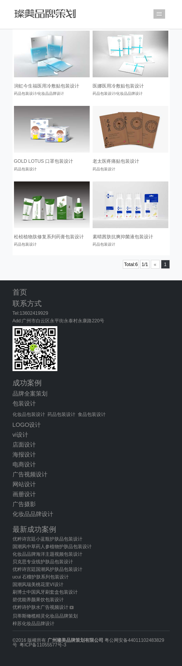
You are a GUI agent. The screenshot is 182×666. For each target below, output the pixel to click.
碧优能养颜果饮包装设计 (38, 599)
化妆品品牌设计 (33, 514)
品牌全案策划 (30, 393)
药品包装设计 (61, 414)
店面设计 (24, 444)
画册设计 (24, 494)
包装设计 (24, 403)
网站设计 (24, 484)
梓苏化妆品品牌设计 (33, 623)
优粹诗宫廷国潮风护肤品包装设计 (47, 569)
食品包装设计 (92, 414)
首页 (20, 292)
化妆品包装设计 (29, 414)
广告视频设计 (30, 474)
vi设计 (20, 434)
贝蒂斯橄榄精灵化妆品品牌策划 (45, 615)
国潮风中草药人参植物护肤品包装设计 (52, 546)
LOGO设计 (27, 425)
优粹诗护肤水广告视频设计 (40, 607)
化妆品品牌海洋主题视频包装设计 (47, 554)
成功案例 (27, 383)
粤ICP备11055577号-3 (43, 644)
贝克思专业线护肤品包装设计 (43, 561)
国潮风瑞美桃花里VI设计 (38, 584)
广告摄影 (24, 504)
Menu (159, 14)
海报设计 (24, 454)
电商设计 (24, 464)
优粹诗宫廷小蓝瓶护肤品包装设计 (47, 538)
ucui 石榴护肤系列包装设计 (41, 576)
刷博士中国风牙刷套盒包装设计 (45, 592)
